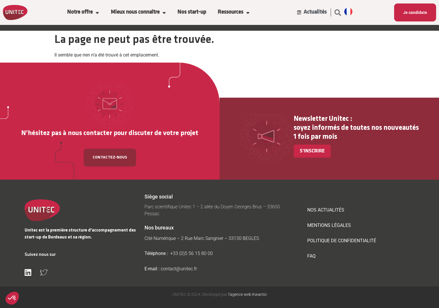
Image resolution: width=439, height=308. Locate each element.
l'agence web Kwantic (247, 294)
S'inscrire (312, 151)
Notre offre (83, 12)
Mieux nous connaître (138, 12)
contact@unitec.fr (179, 268)
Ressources (234, 12)
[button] (337, 12)
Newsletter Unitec (321, 119)
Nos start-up (192, 12)
